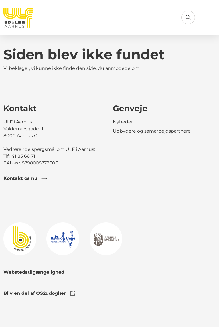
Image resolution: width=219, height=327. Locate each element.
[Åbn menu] (209, 17)
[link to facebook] (8, 202)
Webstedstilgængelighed (33, 272)
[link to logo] (19, 238)
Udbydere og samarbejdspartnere (152, 131)
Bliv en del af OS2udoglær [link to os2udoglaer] (39, 293)
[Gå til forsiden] (18, 18)
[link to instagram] (24, 202)
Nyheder (123, 122)
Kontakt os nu (25, 178)
